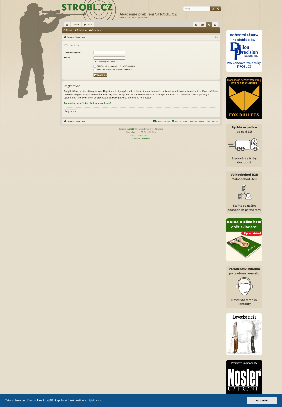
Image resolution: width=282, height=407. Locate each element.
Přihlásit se (82, 30)
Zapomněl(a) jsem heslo (104, 61)
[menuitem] (196, 24)
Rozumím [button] (262, 400)
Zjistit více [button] (95, 400)
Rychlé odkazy (68, 25)
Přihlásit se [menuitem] (210, 25)
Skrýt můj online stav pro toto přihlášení (113, 69)
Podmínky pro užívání (76, 103)
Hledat (69, 30)
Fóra (89, 24)
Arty (135, 132)
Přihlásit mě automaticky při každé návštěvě (114, 66)
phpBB (132, 129)
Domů (76, 24)
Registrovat (97, 30)
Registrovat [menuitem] (216, 25)
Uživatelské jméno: (73, 52)
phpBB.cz (148, 135)
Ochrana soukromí (100, 103)
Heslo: (67, 58)
